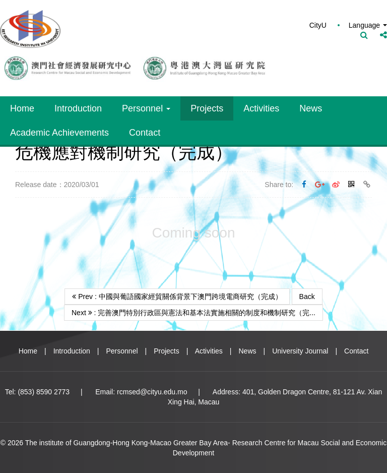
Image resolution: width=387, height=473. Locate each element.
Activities (261, 108)
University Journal (300, 351)
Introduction (78, 108)
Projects (206, 108)
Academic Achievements (59, 133)
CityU (318, 25)
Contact (144, 133)
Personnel (146, 108)
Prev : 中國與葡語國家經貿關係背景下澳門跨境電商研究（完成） (177, 296)
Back (307, 296)
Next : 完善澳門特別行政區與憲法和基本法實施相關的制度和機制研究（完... (193, 313)
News (310, 108)
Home (22, 108)
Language (368, 25)
